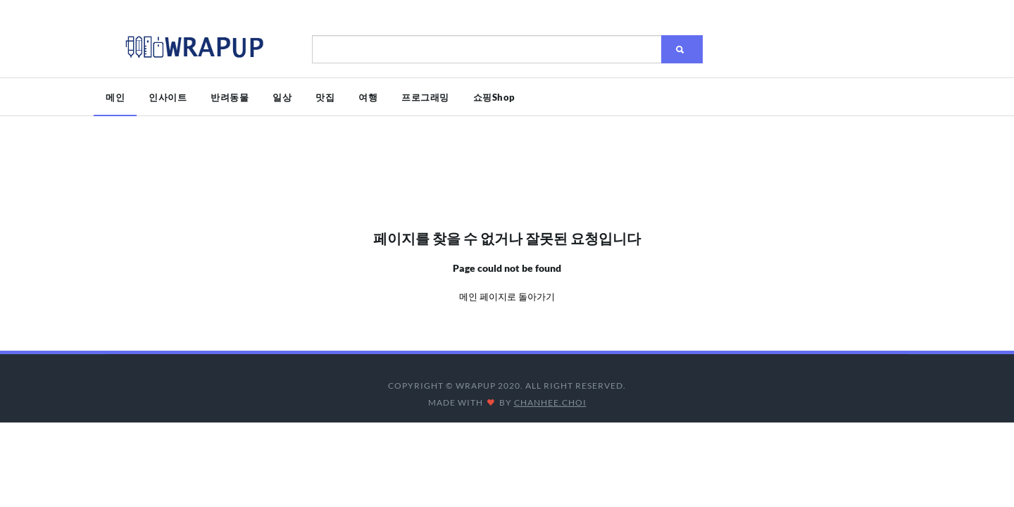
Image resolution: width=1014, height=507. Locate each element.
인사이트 (168, 97)
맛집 (324, 97)
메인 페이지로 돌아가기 (507, 296)
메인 (115, 97)
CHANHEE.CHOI (550, 402)
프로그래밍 (425, 97)
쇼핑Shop (494, 97)
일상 (282, 97)
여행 (367, 97)
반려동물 (230, 97)
